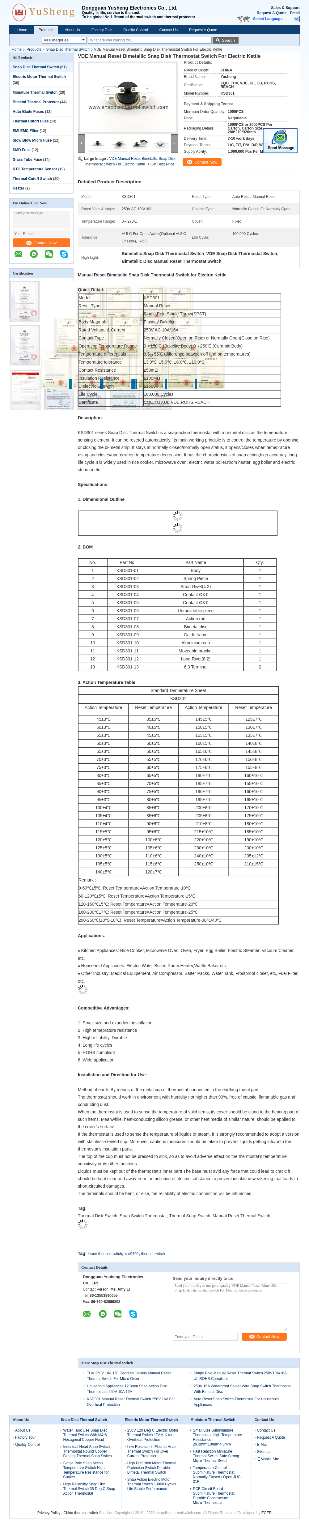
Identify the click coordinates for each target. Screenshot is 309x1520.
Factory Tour (101, 30)
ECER (266, 1513)
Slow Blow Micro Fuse (32, 140)
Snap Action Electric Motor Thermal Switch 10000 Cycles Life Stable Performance (151, 1484)
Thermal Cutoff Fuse (31, 121)
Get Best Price (162, 164)
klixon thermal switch (105, 1254)
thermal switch (153, 1254)
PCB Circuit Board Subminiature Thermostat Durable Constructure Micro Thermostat (214, 1496)
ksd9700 (131, 1254)
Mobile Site (268, 1459)
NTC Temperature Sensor (35, 169)
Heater (18, 188)
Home (22, 30)
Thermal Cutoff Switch (32, 179)
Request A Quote (271, 13)
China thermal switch (80, 1513)
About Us (72, 30)
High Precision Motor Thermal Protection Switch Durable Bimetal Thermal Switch (151, 1468)
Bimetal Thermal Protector (36, 102)
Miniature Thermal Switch (35, 92)
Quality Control (135, 30)
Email (295, 13)
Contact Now (41, 243)
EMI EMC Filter (26, 131)
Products (46, 30)
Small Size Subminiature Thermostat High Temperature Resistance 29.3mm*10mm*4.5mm (217, 1437)
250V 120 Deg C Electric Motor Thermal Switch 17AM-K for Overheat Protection (152, 1435)
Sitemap (264, 1452)
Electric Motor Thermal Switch (39, 77)
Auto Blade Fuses (28, 111)
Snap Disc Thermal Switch (68, 49)
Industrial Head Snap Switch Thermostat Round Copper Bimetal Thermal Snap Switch (87, 1451)
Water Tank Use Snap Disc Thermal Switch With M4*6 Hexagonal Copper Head (85, 1435)
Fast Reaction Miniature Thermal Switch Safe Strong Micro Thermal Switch (216, 1456)
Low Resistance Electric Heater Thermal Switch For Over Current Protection (153, 1451)
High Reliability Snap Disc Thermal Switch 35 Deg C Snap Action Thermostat (89, 1489)
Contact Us (168, 30)
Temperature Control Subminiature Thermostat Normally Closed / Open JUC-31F (217, 1475)
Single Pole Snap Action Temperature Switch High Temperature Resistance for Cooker (85, 1470)
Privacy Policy (49, 1513)
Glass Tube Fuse (27, 159)
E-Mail (262, 1444)
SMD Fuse (22, 150)
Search (228, 40)
